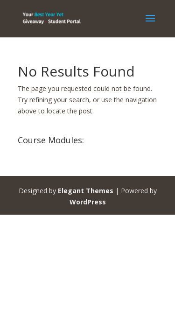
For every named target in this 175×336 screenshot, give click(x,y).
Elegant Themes (85, 190)
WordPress (88, 201)
